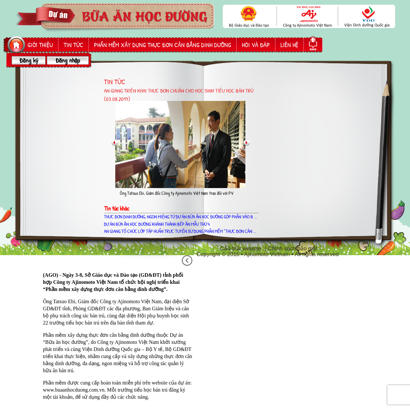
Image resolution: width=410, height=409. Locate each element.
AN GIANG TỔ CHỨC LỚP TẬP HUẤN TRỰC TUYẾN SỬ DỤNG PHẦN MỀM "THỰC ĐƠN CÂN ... (180, 231)
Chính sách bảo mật (292, 248)
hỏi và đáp (256, 45)
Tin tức (73, 45)
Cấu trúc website (240, 248)
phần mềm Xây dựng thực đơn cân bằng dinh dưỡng (162, 45)
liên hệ (289, 45)
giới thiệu (40, 45)
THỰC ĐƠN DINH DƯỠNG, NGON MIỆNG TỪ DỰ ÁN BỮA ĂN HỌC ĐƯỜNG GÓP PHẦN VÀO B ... (180, 216)
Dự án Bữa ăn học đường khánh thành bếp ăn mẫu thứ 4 (157, 224)
